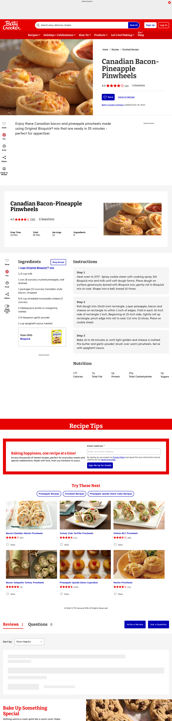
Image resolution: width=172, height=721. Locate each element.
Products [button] (99, 35)
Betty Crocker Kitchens (113, 105)
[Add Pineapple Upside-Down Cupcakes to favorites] (61, 594)
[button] (4, 136)
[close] (169, 2)
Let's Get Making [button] (121, 35)
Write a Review (135, 624)
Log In (163, 25)
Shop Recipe (58, 262)
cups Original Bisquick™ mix (37, 267)
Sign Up (150, 25)
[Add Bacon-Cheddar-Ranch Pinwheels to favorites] (8, 544)
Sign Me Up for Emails (100, 465)
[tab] (13, 624)
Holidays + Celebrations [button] (58, 35)
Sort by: (7, 641)
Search (134, 25)
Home (105, 49)
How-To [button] (84, 35)
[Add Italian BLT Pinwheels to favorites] (115, 544)
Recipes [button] (33, 35)
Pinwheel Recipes (130, 49)
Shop (141, 35)
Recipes (115, 49)
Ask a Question (158, 624)
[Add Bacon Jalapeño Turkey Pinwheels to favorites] (8, 594)
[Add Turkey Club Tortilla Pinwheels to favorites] (61, 544)
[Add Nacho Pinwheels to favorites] (115, 594)
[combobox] (81, 25)
